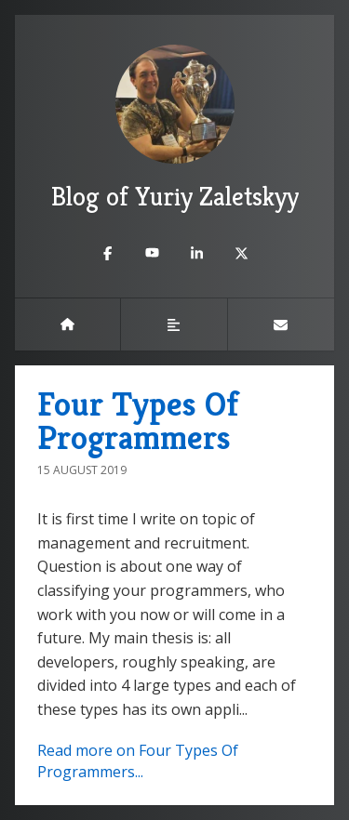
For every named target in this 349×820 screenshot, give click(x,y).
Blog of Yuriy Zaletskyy (175, 129)
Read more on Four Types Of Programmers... (137, 761)
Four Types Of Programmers (137, 420)
